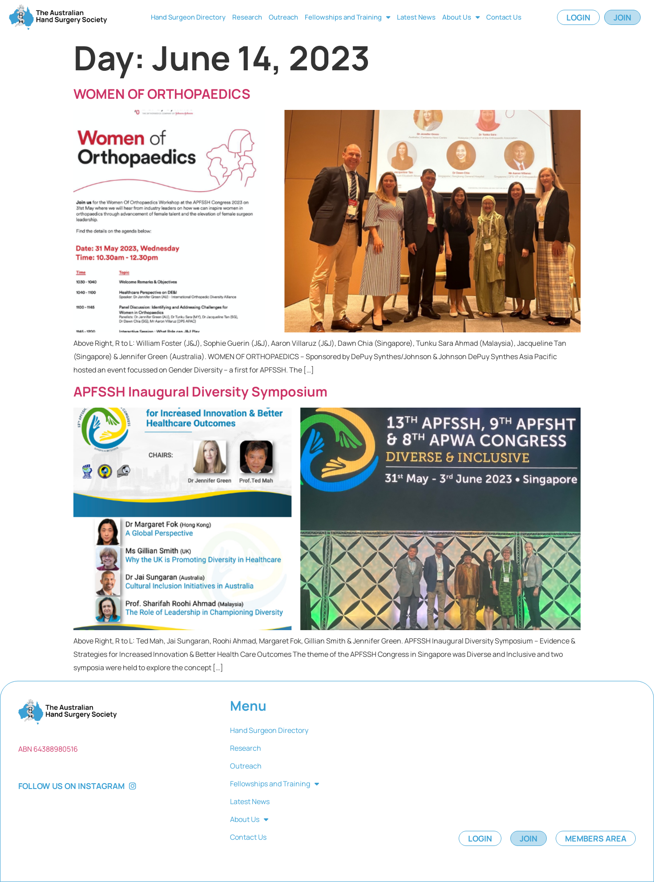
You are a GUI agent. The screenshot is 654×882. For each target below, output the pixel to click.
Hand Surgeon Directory (188, 17)
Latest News (416, 17)
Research (247, 17)
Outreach (283, 17)
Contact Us (503, 17)
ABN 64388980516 (48, 749)
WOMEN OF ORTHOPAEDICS (161, 94)
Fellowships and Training (347, 17)
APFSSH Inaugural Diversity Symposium (200, 391)
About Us (461, 17)
